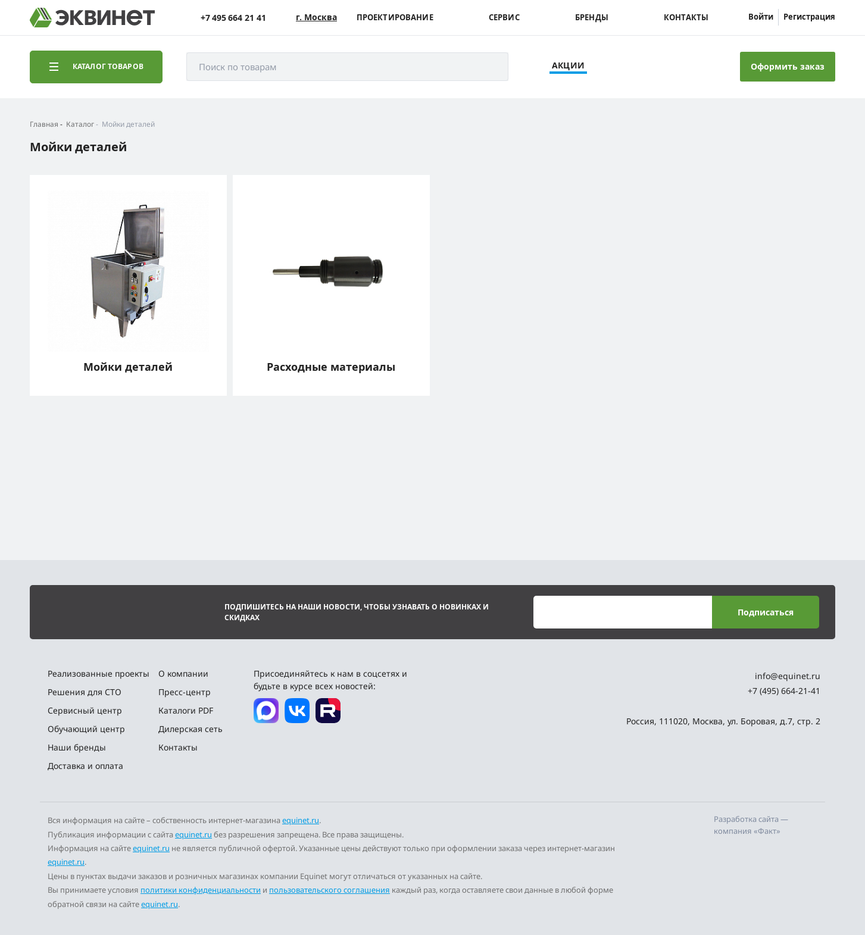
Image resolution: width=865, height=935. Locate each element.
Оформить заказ (788, 66)
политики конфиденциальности (200, 889)
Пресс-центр (184, 692)
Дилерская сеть (190, 728)
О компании (183, 673)
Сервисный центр (85, 710)
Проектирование (395, 17)
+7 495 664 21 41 (233, 17)
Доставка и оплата (85, 765)
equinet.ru (300, 820)
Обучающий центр (86, 728)
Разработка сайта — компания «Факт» (751, 825)
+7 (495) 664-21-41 (784, 690)
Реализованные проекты (98, 673)
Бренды (591, 17)
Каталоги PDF (185, 710)
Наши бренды (77, 747)
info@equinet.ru (787, 675)
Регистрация (809, 16)
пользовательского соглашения (329, 889)
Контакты (686, 17)
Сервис (504, 17)
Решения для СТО (84, 692)
